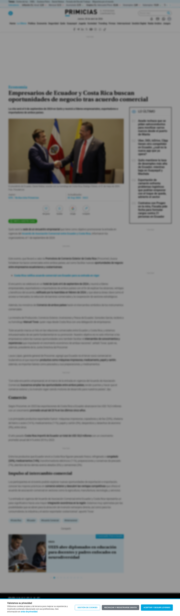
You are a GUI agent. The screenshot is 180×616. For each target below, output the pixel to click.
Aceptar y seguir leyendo (156, 607)
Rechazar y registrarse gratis (120, 607)
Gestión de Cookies (87, 607)
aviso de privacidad (29, 611)
